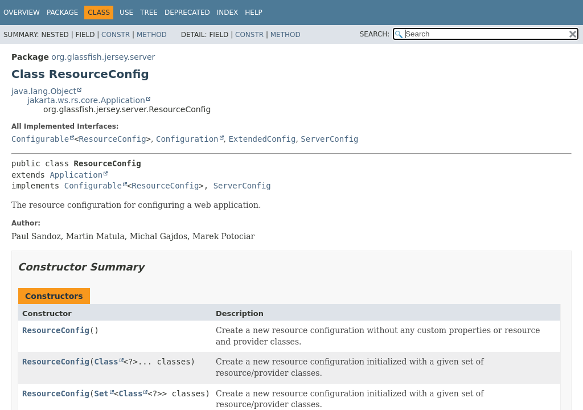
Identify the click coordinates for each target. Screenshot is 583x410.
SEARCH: (375, 34)
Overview (21, 13)
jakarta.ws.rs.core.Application (86, 100)
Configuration (187, 139)
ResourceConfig (112, 139)
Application (76, 174)
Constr (115, 35)
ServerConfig (329, 139)
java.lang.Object (43, 91)
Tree (149, 13)
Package (62, 13)
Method (152, 35)
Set (101, 393)
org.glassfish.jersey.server (103, 57)
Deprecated (187, 13)
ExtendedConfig (261, 139)
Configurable (40, 139)
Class (106, 361)
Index (228, 13)
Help (253, 13)
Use (126, 13)
